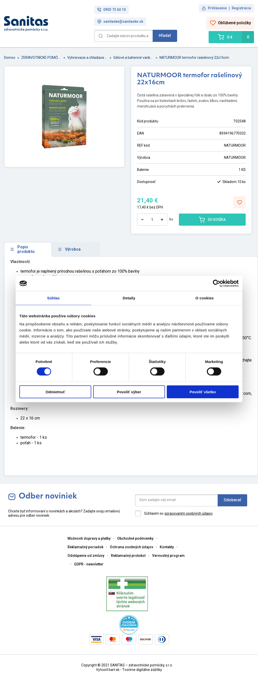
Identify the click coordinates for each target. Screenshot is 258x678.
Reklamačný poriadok (85, 547)
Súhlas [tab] (53, 298)
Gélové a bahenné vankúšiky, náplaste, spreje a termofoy (133, 58)
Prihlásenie (217, 8)
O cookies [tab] (205, 298)
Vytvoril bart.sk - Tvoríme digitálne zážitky (129, 670)
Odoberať (232, 500)
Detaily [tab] (129, 298)
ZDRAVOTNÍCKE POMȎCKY (41, 58)
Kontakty (167, 547)
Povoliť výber (129, 391)
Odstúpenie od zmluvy (86, 556)
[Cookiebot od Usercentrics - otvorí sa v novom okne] (217, 283)
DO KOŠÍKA (212, 220)
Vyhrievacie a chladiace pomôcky (87, 58)
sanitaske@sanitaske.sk (120, 21)
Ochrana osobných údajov (131, 547)
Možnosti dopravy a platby (89, 538)
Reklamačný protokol (128, 556)
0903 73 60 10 (111, 10)
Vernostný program (168, 556)
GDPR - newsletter (89, 564)
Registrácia (241, 8)
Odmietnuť (55, 391)
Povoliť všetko (203, 391)
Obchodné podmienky (135, 538)
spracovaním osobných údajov (189, 513)
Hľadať (165, 35)
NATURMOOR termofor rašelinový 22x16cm (194, 58)
